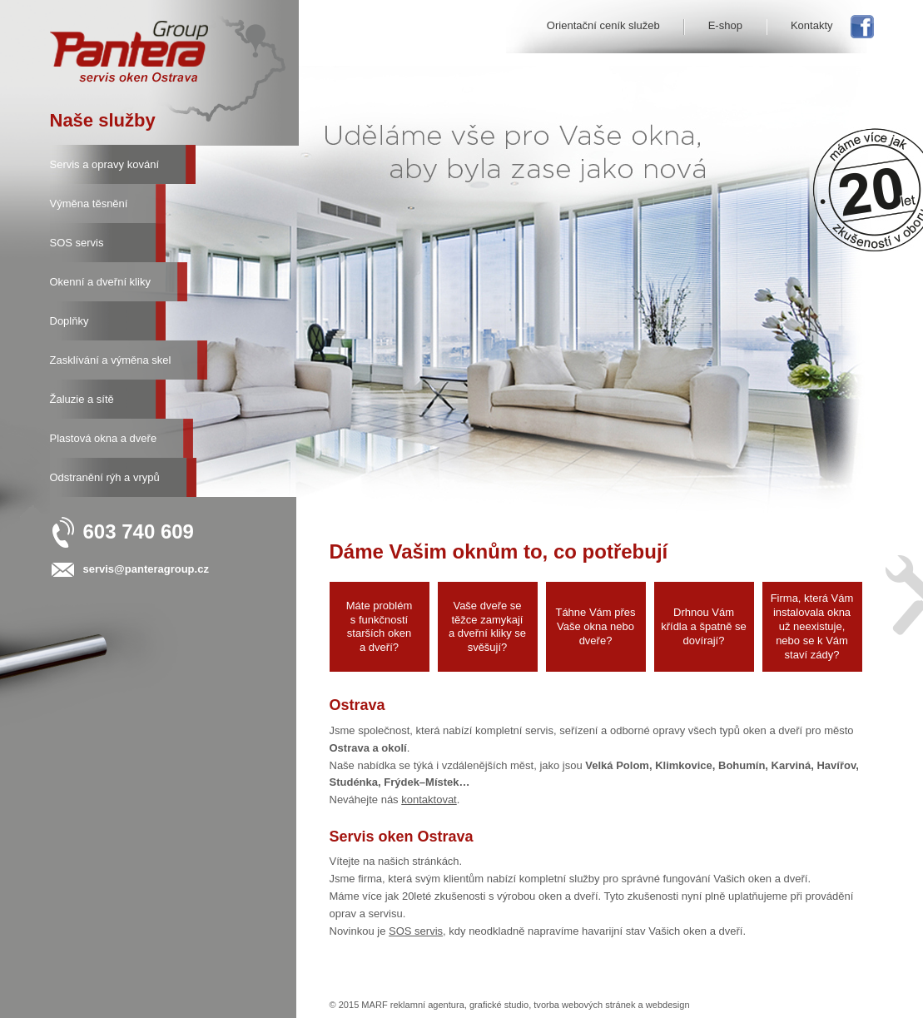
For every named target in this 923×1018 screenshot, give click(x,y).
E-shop (725, 25)
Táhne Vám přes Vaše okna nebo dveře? (595, 626)
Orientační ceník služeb (603, 25)
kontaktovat (429, 799)
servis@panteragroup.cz (146, 569)
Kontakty (812, 25)
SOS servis (416, 931)
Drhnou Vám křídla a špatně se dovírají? (704, 626)
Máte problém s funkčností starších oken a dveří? (379, 626)
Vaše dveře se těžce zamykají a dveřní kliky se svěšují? (487, 626)
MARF (374, 1005)
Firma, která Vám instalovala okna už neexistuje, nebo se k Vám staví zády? (812, 626)
